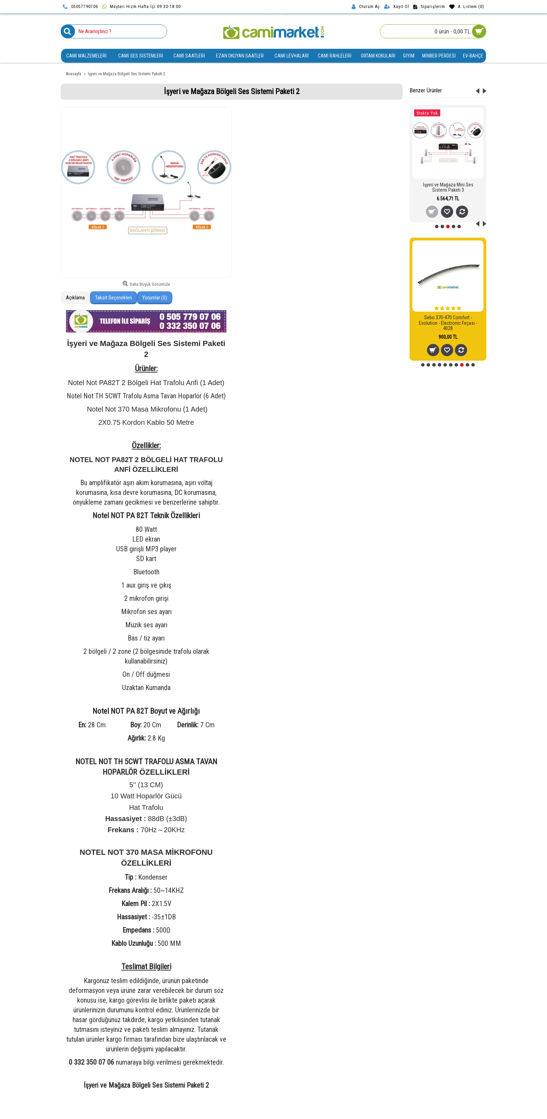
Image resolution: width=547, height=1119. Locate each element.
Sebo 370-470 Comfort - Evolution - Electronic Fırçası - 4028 (448, 323)
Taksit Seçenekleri (113, 297)
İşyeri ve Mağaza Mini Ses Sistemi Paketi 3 (448, 187)
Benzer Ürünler (426, 90)
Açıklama (75, 297)
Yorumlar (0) (154, 297)
